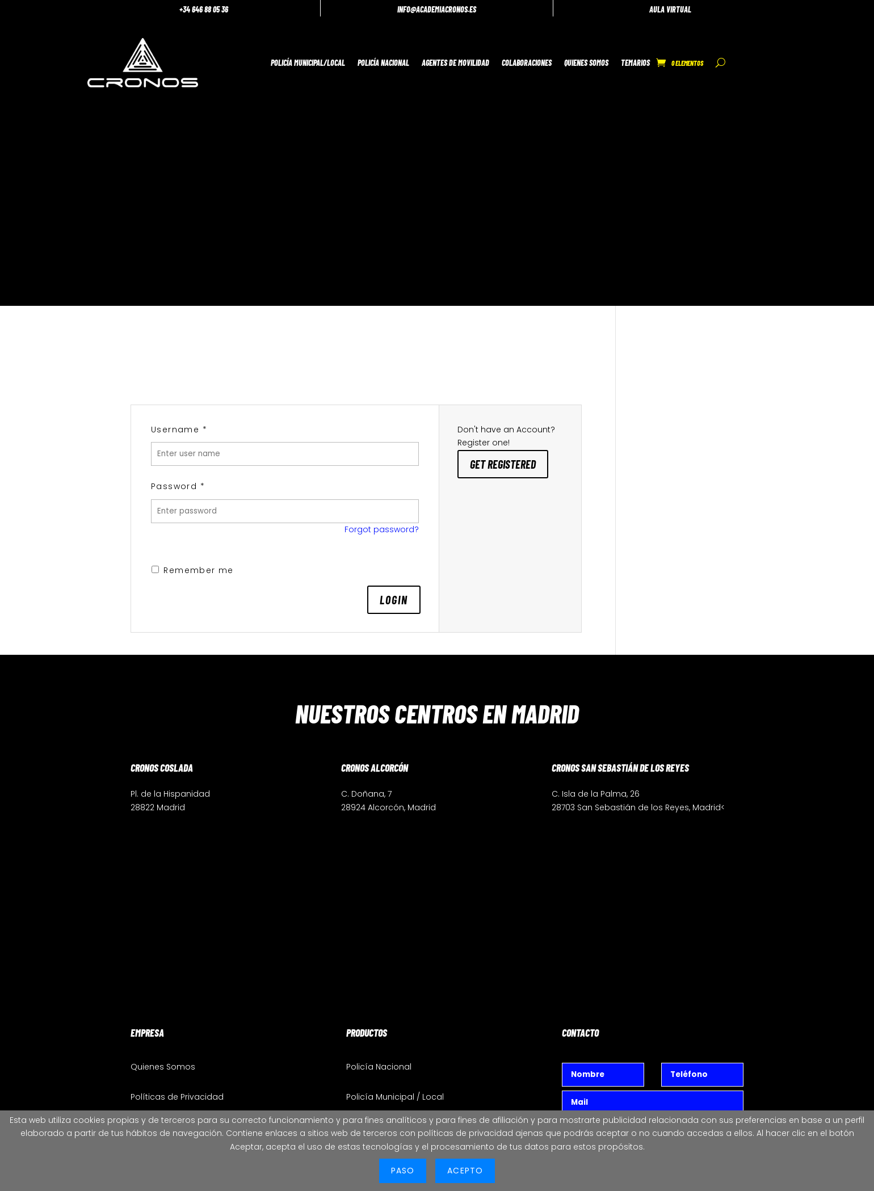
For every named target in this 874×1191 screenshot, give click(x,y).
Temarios (606, 59)
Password (178, 197)
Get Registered (503, 175)
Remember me (193, 281)
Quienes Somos (557, 59)
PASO (402, 1170)
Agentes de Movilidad (426, 59)
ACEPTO (464, 1170)
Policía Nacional (354, 59)
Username (179, 140)
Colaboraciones (498, 59)
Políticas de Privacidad (177, 808)
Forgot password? (381, 240)
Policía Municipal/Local (279, 59)
